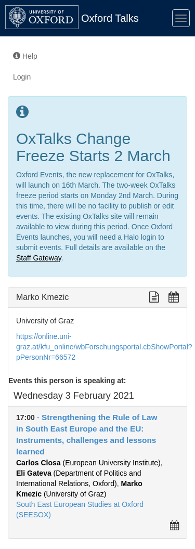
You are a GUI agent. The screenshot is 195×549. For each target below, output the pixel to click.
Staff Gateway (38, 258)
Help (25, 56)
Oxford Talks (110, 18)
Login (22, 77)
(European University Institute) (88, 463)
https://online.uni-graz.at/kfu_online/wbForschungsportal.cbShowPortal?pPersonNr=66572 (104, 346)
